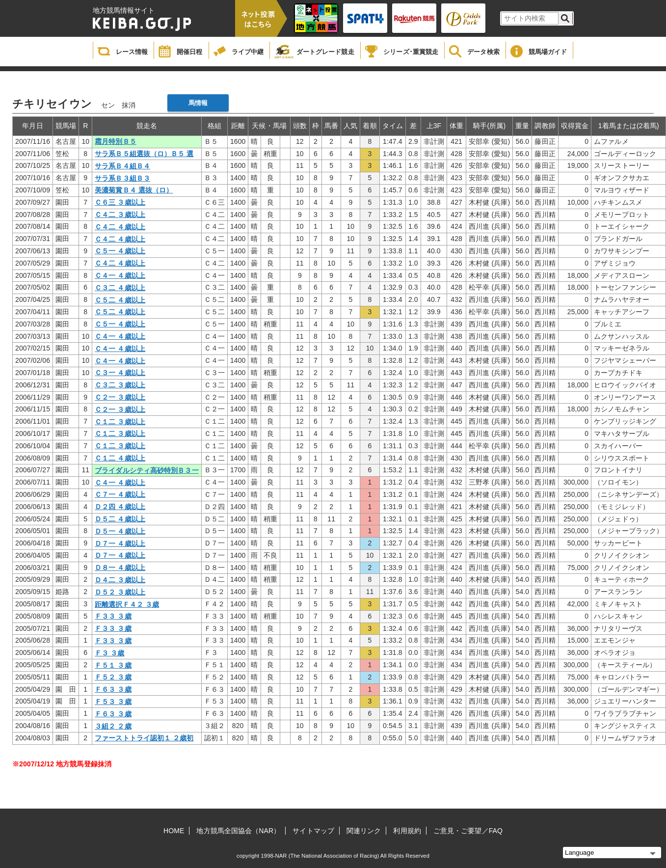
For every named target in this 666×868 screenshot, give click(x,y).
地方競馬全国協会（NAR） (238, 831)
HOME (173, 831)
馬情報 (198, 103)
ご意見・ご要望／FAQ (468, 831)
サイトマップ (313, 831)
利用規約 (407, 831)
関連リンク (363, 831)
